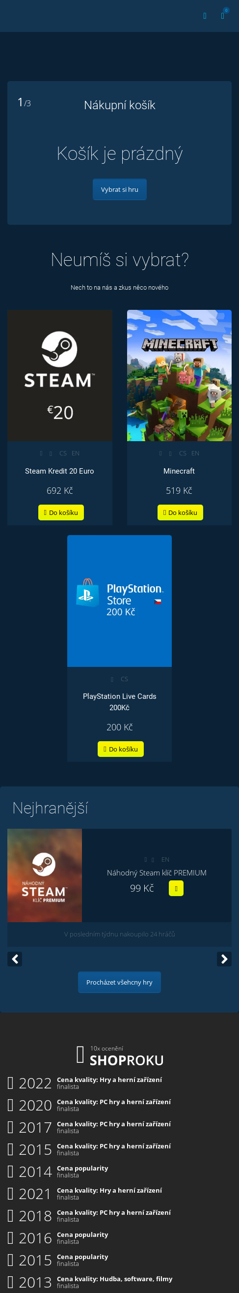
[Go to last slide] (14, 959)
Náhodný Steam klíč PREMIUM (157, 872)
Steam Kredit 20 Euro (59, 471)
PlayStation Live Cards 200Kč (120, 702)
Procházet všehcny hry (119, 982)
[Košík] (223, 16)
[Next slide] (224, 959)
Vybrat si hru (119, 189)
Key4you (28, 14)
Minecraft (179, 471)
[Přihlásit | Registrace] (205, 16)
